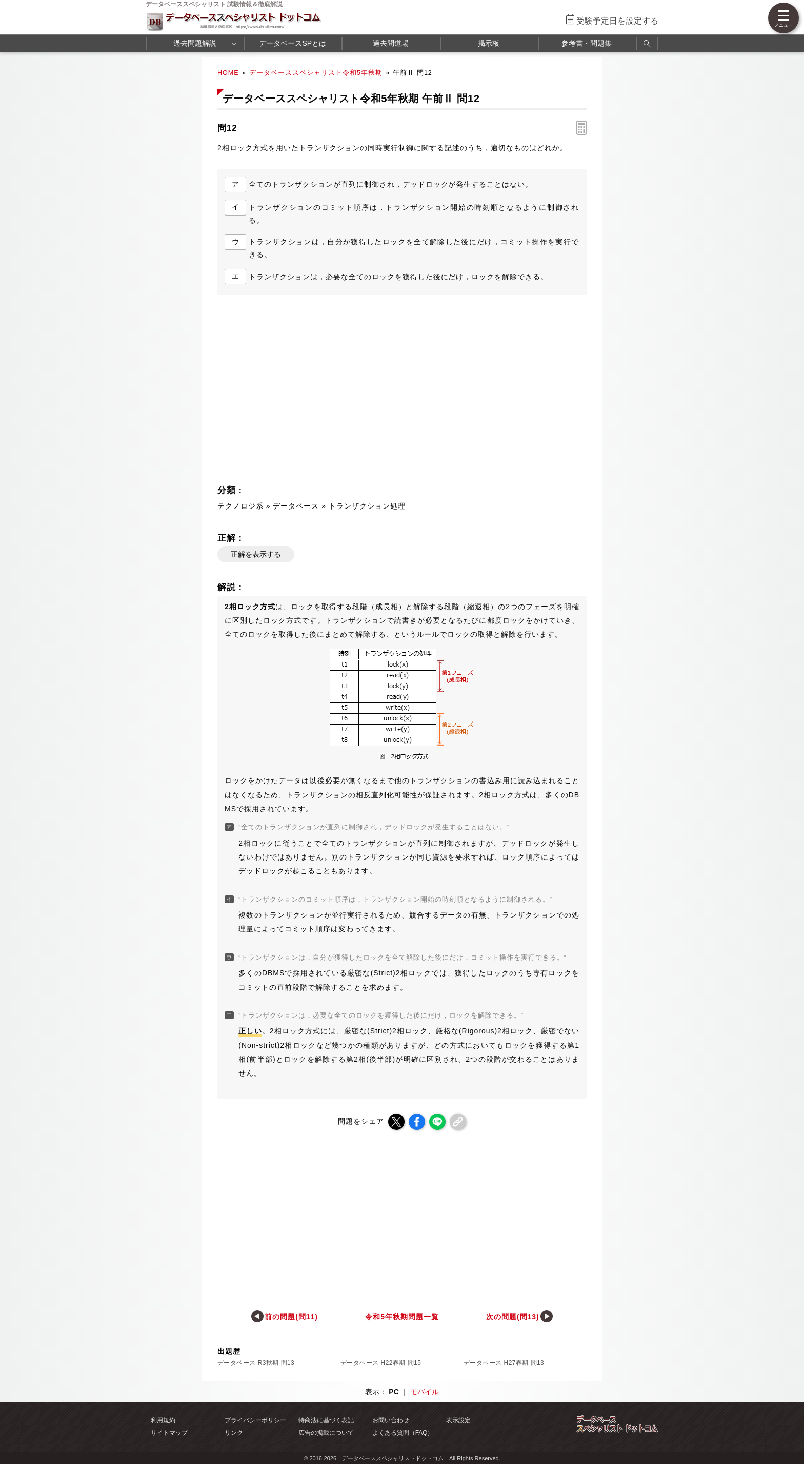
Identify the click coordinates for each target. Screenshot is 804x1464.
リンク (234, 1432)
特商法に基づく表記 (326, 1420)
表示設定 (458, 1420)
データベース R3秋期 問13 (255, 1363)
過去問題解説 (194, 43)
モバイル (424, 1392)
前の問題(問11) (291, 1317)
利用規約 (163, 1420)
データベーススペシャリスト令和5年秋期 (316, 72)
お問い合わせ (390, 1420)
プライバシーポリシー (255, 1420)
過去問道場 (391, 43)
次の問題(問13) (512, 1317)
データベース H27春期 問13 (504, 1363)
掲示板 (488, 43)
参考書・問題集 (586, 43)
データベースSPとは (292, 43)
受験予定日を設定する (617, 20)
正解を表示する (256, 554)
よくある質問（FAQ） (403, 1432)
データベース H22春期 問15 (380, 1363)
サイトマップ (169, 1432)
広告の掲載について (326, 1432)
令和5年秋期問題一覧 (402, 1317)
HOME (228, 72)
